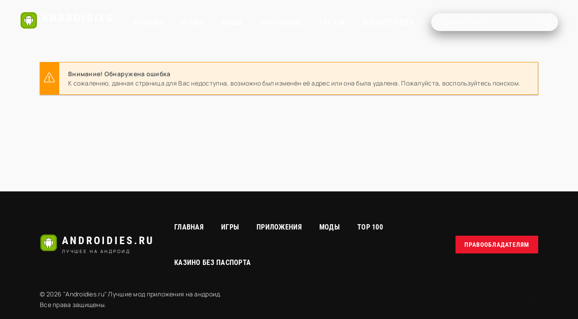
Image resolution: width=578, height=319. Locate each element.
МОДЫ (232, 22)
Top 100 (370, 227)
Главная (148, 22)
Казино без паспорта (212, 262)
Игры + (192, 22)
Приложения (279, 227)
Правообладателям (496, 244)
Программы (281, 22)
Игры (230, 227)
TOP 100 (332, 22)
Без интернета (387, 22)
